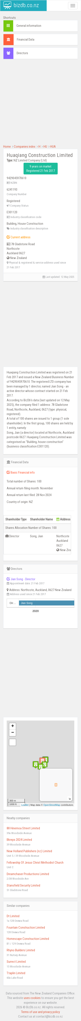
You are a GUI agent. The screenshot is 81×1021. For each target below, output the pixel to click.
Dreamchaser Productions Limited (28, 874)
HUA (53, 147)
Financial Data (25, 39)
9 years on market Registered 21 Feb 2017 (40, 168)
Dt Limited (13, 916)
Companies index (24, 147)
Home (7, 147)
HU (45, 147)
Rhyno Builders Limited (21, 950)
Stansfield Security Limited (23, 885)
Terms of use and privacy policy (40, 1012)
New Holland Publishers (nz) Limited (29, 851)
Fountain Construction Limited (26, 927)
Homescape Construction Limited (28, 939)
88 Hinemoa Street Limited (23, 828)
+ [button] (12, 726)
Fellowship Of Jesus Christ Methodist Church (35, 863)
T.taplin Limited (16, 973)
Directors (22, 53)
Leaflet (25, 805)
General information (28, 26)
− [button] (12, 733)
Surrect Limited (16, 962)
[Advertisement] (40, 103)
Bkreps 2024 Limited (19, 840)
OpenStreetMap (51, 805)
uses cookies (32, 998)
